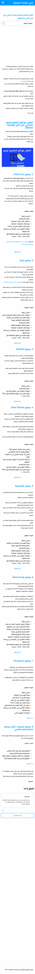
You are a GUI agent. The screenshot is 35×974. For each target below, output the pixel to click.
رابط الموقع (17, 251)
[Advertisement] (17, 45)
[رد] (3, 810)
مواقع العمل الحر (26, 81)
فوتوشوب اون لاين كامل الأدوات (13, 282)
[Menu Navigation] (3, 3)
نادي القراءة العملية (23, 2)
